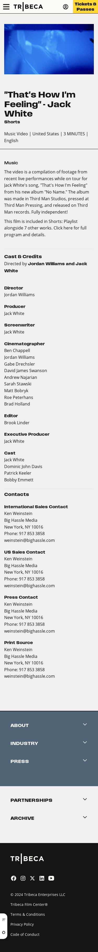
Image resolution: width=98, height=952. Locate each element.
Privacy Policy (22, 924)
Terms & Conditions (27, 914)
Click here (63, 228)
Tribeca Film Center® (29, 904)
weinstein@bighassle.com (29, 540)
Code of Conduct (24, 934)
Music (11, 163)
